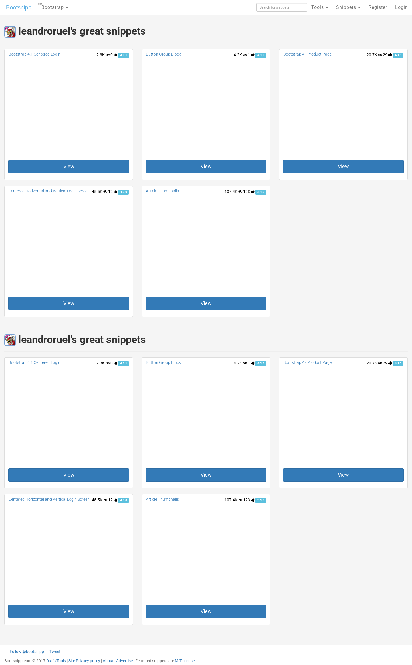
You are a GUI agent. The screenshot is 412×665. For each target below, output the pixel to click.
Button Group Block (163, 54)
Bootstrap (53, 5)
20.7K (374, 54)
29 (387, 54)
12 (112, 191)
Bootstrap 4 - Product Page (307, 54)
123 (249, 191)
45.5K (99, 191)
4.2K (240, 54)
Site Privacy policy (84, 660)
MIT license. (185, 660)
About (108, 660)
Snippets (348, 7)
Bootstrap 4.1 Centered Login (34, 54)
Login (401, 7)
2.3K (103, 54)
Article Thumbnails (162, 191)
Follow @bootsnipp (27, 651)
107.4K (233, 191)
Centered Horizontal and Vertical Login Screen (49, 191)
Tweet (54, 651)
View (68, 166)
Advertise (124, 660)
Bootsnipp (18, 7)
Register (378, 7)
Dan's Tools (56, 660)
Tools (319, 7)
